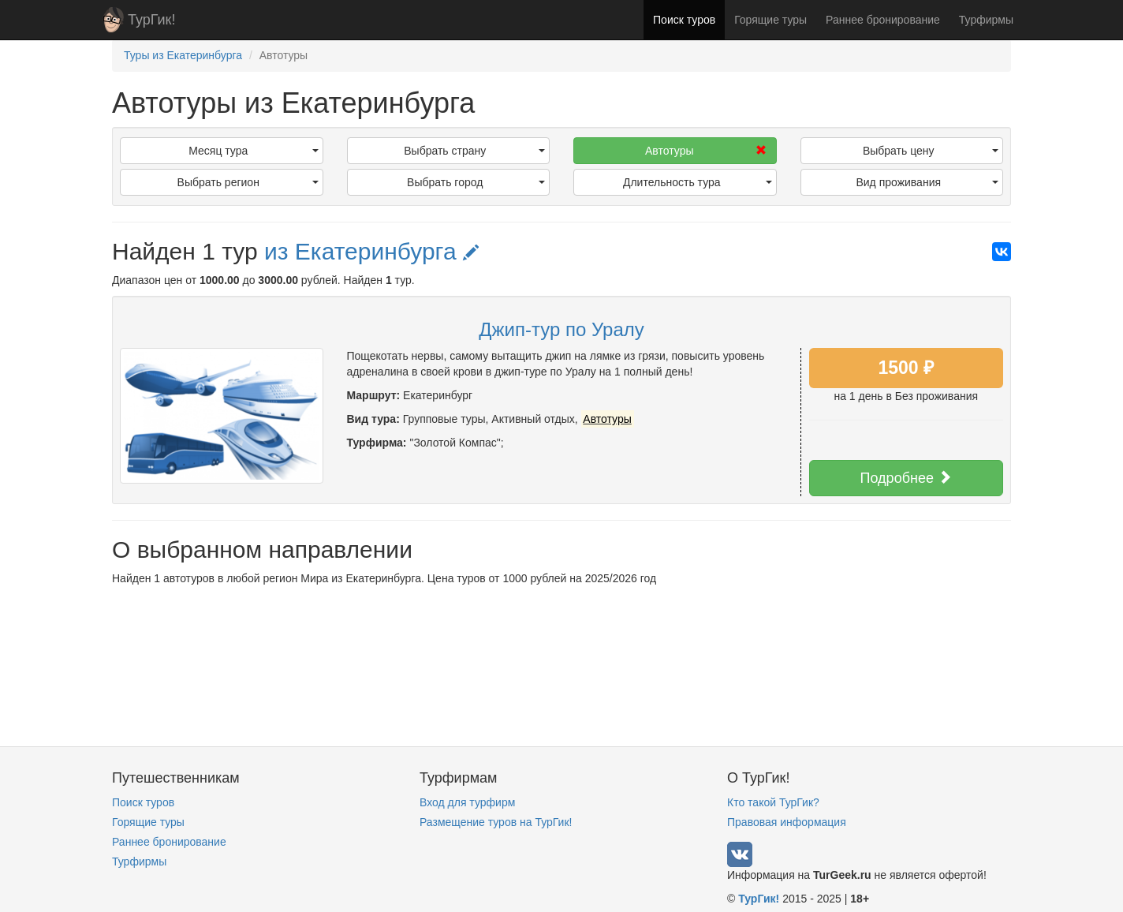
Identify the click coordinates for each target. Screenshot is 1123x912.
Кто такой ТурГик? (773, 802)
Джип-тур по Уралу (561, 329)
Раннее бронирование (883, 19)
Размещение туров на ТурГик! (496, 822)
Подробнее (906, 477)
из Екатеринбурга (371, 251)
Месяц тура (253, 150)
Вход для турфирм (467, 802)
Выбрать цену (930, 150)
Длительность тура (697, 182)
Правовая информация (786, 822)
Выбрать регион (248, 182)
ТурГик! (151, 20)
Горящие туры (770, 19)
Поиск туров (684, 19)
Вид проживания (927, 182)
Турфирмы (986, 19)
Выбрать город (476, 182)
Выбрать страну (474, 150)
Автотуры (705, 150)
